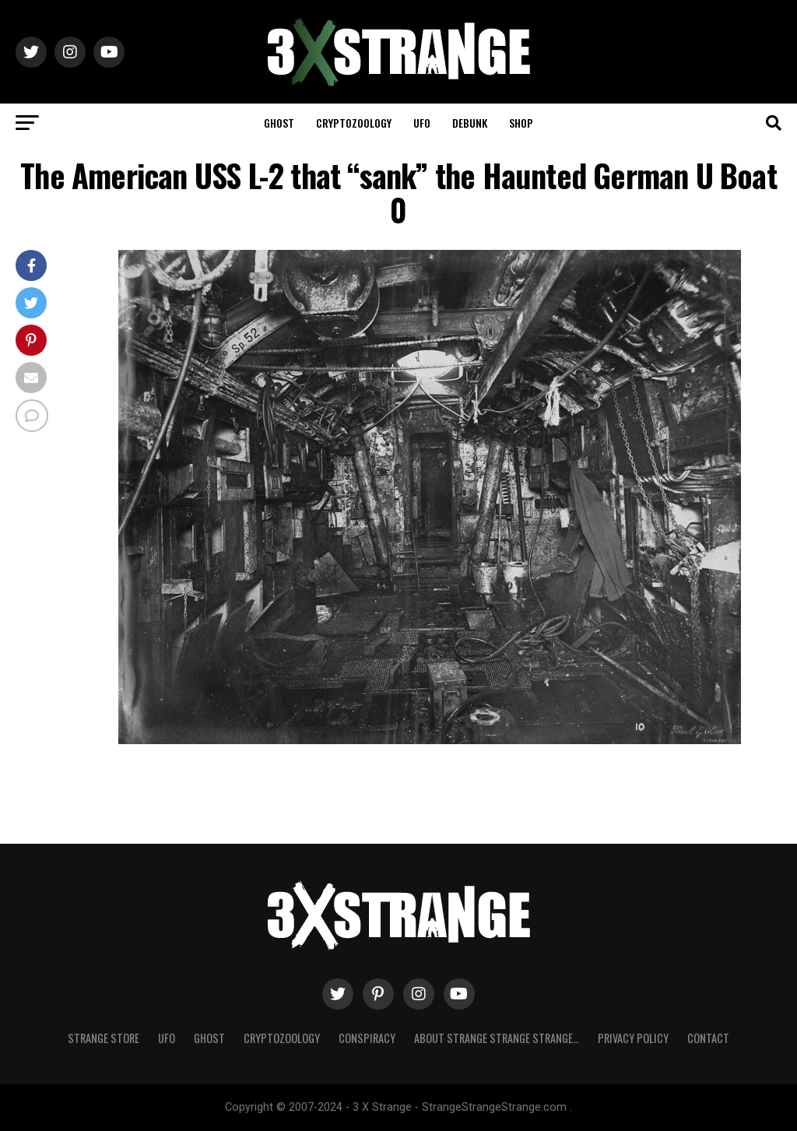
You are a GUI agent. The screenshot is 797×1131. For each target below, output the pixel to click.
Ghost (279, 122)
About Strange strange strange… (496, 1038)
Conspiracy (367, 1038)
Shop (521, 122)
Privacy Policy (633, 1038)
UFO (421, 122)
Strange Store (103, 1038)
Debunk (469, 122)
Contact (708, 1038)
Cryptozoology (353, 122)
